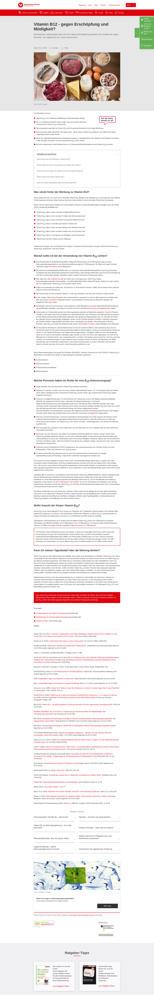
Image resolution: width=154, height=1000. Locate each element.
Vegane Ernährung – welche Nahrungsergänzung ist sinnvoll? (46, 848)
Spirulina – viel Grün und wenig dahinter (94, 817)
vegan (50, 302)
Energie (100, 13)
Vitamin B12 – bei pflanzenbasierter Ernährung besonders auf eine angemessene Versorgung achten (77, 704)
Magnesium (94, 413)
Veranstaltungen (147, 39)
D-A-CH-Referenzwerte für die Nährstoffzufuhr (67, 671)
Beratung (82, 5)
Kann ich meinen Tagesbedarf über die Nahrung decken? (57, 183)
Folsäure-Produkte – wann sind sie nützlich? (96, 828)
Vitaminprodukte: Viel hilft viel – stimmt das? (51, 817)
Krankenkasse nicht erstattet (69, 482)
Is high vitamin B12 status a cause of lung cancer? (66, 641)
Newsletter (147, 46)
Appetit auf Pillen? (42, 621)
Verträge (121, 13)
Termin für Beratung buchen (147, 26)
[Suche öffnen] (123, 5)
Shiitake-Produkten (88, 324)
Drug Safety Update (51, 787)
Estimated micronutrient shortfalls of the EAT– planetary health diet (73, 791)
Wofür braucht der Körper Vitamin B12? (50, 177)
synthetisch (53, 300)
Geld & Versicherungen (29, 13)
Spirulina (108, 312)
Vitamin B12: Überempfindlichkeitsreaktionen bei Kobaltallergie (55, 782)
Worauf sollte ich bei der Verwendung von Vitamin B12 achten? (59, 165)
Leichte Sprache (114, 5)
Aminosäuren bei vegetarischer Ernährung (95, 849)
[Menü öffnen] (131, 5)
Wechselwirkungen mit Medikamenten (97, 308)
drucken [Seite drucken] (55, 48)
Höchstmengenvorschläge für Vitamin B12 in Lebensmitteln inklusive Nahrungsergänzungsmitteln (76, 726)
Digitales (46, 13)
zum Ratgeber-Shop (61, 986)
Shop (96, 5)
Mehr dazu (107, 906)
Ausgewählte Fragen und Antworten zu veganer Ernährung (58, 683)
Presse (103, 5)
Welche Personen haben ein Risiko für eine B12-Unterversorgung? (60, 171)
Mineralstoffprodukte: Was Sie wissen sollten (51, 838)
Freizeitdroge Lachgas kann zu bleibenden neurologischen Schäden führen (75, 775)
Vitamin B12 (60, 770)
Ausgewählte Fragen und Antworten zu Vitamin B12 (56, 678)
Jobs (90, 5)
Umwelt (71, 13)
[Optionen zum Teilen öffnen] (65, 48)
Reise (111, 13)
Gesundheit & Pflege (86, 13)
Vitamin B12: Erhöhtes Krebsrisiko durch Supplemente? (66, 646)
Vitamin (67, 803)
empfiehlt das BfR (57, 279)
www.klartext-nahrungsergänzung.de (81, 915)
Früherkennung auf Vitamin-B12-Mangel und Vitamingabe (64, 763)
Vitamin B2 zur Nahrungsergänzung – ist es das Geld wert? (52, 826)
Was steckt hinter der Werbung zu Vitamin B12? (53, 159)
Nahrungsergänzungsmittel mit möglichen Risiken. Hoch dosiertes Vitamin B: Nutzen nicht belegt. (81, 796)
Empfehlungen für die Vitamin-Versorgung (50, 613)
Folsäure (37, 516)
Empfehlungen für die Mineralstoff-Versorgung (52, 617)
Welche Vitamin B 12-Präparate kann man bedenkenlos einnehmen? (95, 837)
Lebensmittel (59, 13)
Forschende (53, 266)
